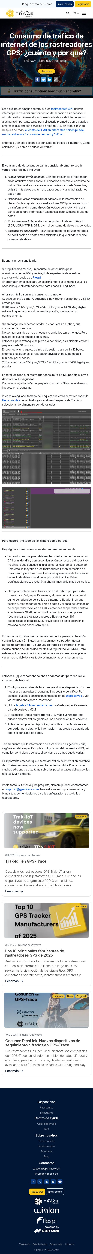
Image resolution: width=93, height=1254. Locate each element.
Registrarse (83, 3)
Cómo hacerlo (46, 1141)
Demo (48, 4)
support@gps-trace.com (22, 789)
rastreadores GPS (62, 109)
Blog (25, 4)
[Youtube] (60, 1181)
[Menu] (84, 13)
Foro (46, 1128)
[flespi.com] (46, 1220)
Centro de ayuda (46, 1123)
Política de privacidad (40, 1244)
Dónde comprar (46, 1146)
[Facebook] (33, 1181)
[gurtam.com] (46, 1210)
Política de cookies (56, 1244)
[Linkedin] (46, 1181)
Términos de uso (24, 1244)
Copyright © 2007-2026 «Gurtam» (46, 1250)
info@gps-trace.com (46, 1173)
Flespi (37, 277)
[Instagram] (53, 1181)
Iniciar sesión (65, 3)
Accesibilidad (69, 1244)
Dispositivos (74, 695)
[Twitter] (39, 1181)
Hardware (46, 71)
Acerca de (36, 4)
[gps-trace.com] (19, 13)
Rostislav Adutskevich (54, 61)
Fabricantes (46, 1107)
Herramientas (11, 400)
